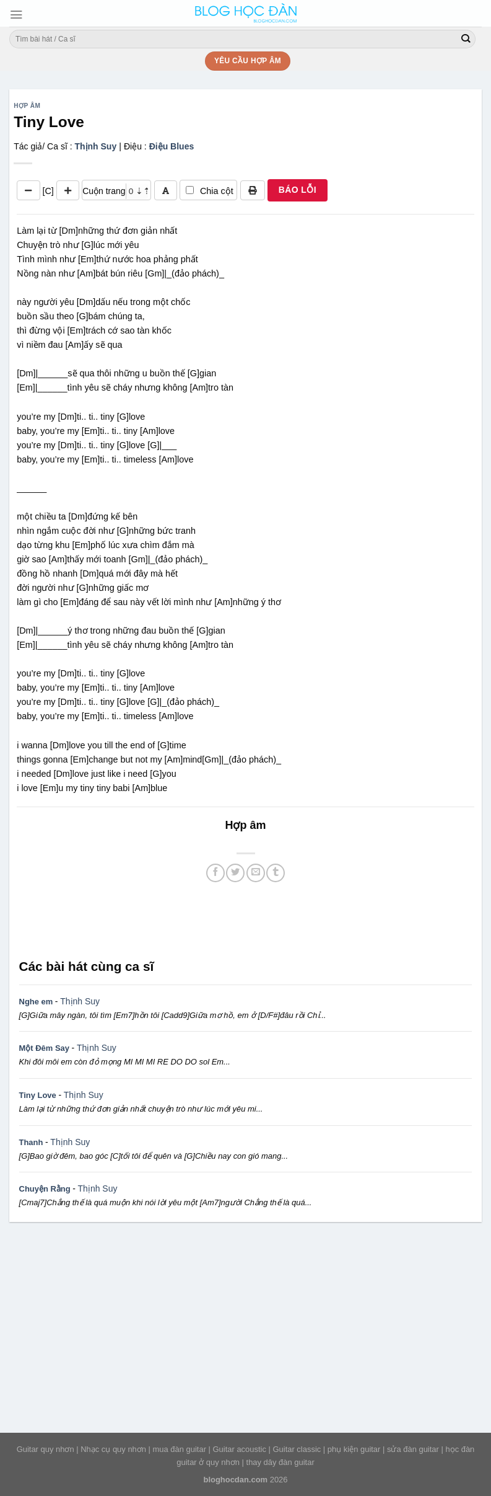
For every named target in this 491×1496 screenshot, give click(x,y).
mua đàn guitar (179, 1449)
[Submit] (465, 39)
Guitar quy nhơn (45, 1449)
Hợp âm (27, 105)
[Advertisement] (245, 919)
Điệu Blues (171, 146)
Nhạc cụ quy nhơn (113, 1449)
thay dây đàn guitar (280, 1462)
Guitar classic (297, 1449)
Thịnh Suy (95, 146)
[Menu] (16, 14)
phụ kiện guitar (354, 1449)
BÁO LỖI (297, 190)
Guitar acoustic (239, 1449)
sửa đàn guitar (413, 1449)
